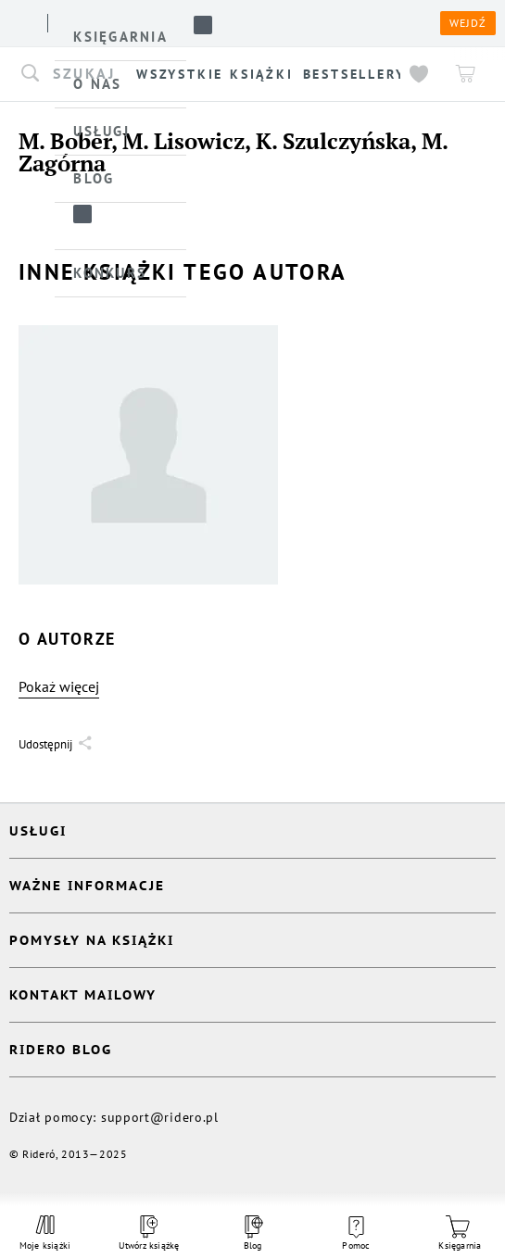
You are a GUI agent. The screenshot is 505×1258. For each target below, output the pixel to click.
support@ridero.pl (160, 1117)
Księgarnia (459, 1233)
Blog (252, 1233)
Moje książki (44, 1233)
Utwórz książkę (149, 1233)
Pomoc (356, 1234)
